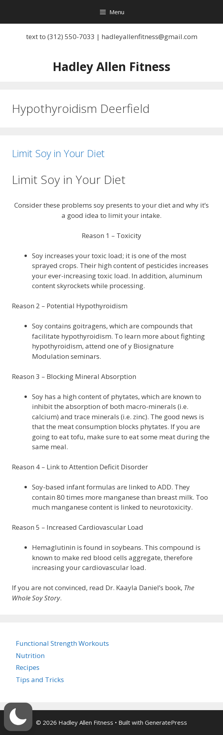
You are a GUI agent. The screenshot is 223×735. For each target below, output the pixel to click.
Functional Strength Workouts (62, 643)
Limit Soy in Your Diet (58, 153)
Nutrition (30, 655)
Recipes (27, 667)
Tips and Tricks (40, 679)
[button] (18, 717)
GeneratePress (166, 722)
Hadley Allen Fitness (111, 66)
